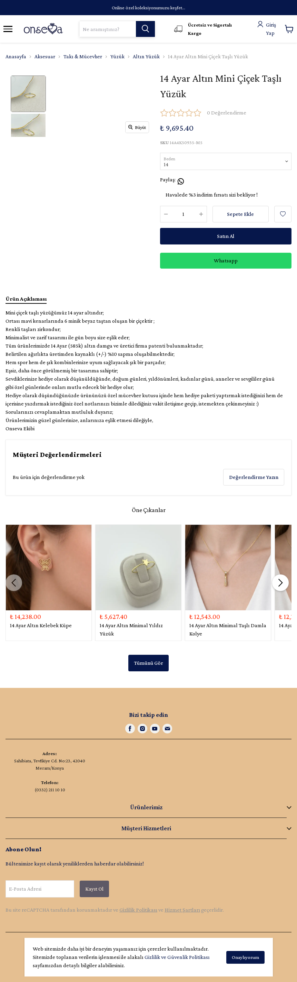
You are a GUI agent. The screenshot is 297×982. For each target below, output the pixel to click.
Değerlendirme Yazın (253, 477)
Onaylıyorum (245, 957)
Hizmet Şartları (182, 910)
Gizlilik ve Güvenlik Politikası (177, 957)
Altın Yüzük (146, 56)
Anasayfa (16, 56)
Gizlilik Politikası (138, 910)
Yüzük (117, 56)
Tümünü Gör (148, 663)
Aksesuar (44, 56)
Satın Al (225, 236)
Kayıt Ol (94, 889)
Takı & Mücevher (82, 56)
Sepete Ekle (240, 214)
